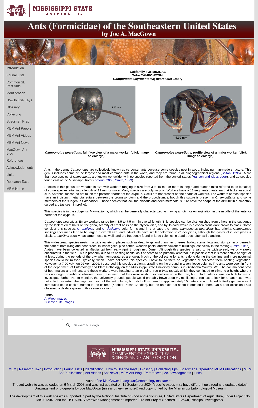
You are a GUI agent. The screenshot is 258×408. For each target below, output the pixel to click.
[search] (129, 325)
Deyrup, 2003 (103, 180)
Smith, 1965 (239, 246)
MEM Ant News (17, 142)
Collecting (13, 114)
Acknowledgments (20, 167)
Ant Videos (93, 373)
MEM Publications (227, 369)
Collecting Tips (167, 369)
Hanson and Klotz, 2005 (210, 176)
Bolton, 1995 (231, 173)
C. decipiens (111, 228)
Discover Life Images (59, 302)
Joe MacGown (107, 381)
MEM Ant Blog (131, 373)
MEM (12, 369)
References (15, 160)
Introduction (15, 68)
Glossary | (148, 369)
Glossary (13, 107)
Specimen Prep (17, 121)
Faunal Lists (15, 75)
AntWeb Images (55, 298)
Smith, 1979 (123, 180)
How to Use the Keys (122, 369)
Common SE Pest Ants (15, 84)
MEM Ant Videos (18, 135)
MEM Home (15, 189)
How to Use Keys (19, 100)
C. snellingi (85, 228)
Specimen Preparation (196, 369)
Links (10, 174)
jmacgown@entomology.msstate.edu (147, 381)
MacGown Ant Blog (16, 151)
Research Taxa (17, 182)
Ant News (111, 373)
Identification (15, 93)
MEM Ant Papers (18, 128)
